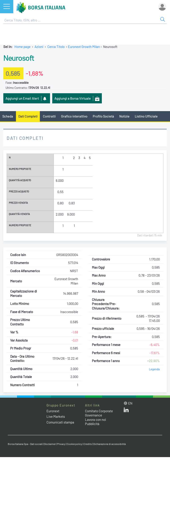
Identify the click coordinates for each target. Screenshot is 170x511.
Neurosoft (18, 57)
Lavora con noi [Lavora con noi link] (95, 420)
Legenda (154, 369)
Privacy (61, 443)
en (130, 403)
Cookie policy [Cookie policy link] (74, 443)
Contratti (49, 116)
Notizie (124, 116)
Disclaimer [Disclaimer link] (50, 443)
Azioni (39, 47)
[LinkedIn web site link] (126, 411)
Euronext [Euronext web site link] (52, 411)
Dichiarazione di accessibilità (109, 443)
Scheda (7, 116)
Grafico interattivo (74, 116)
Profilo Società (103, 116)
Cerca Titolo (56, 47)
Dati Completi (28, 116)
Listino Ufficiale (146, 116)
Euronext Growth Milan (84, 47)
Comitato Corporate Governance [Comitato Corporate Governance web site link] (99, 413)
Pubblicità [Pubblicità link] (92, 424)
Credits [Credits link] (88, 443)
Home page (22, 47)
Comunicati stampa (60, 422)
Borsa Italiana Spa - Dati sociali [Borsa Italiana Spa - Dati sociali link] (25, 443)
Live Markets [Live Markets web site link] (55, 416)
